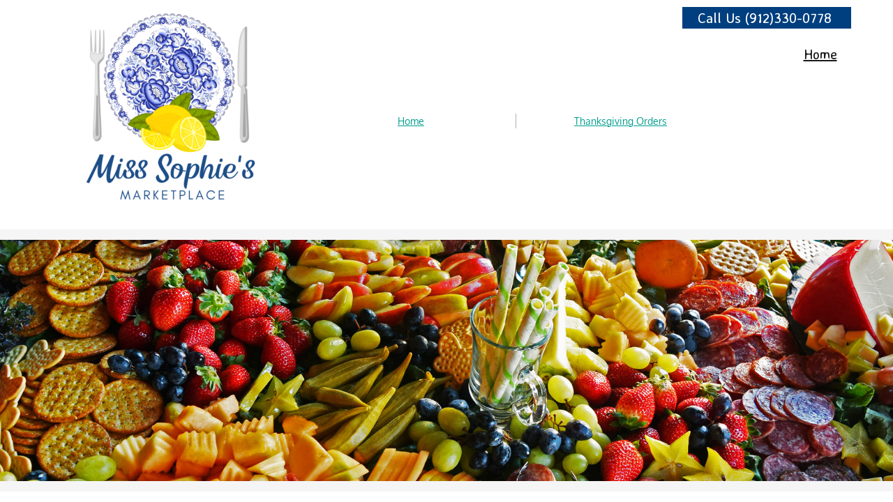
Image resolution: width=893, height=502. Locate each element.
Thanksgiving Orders (620, 121)
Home (411, 121)
